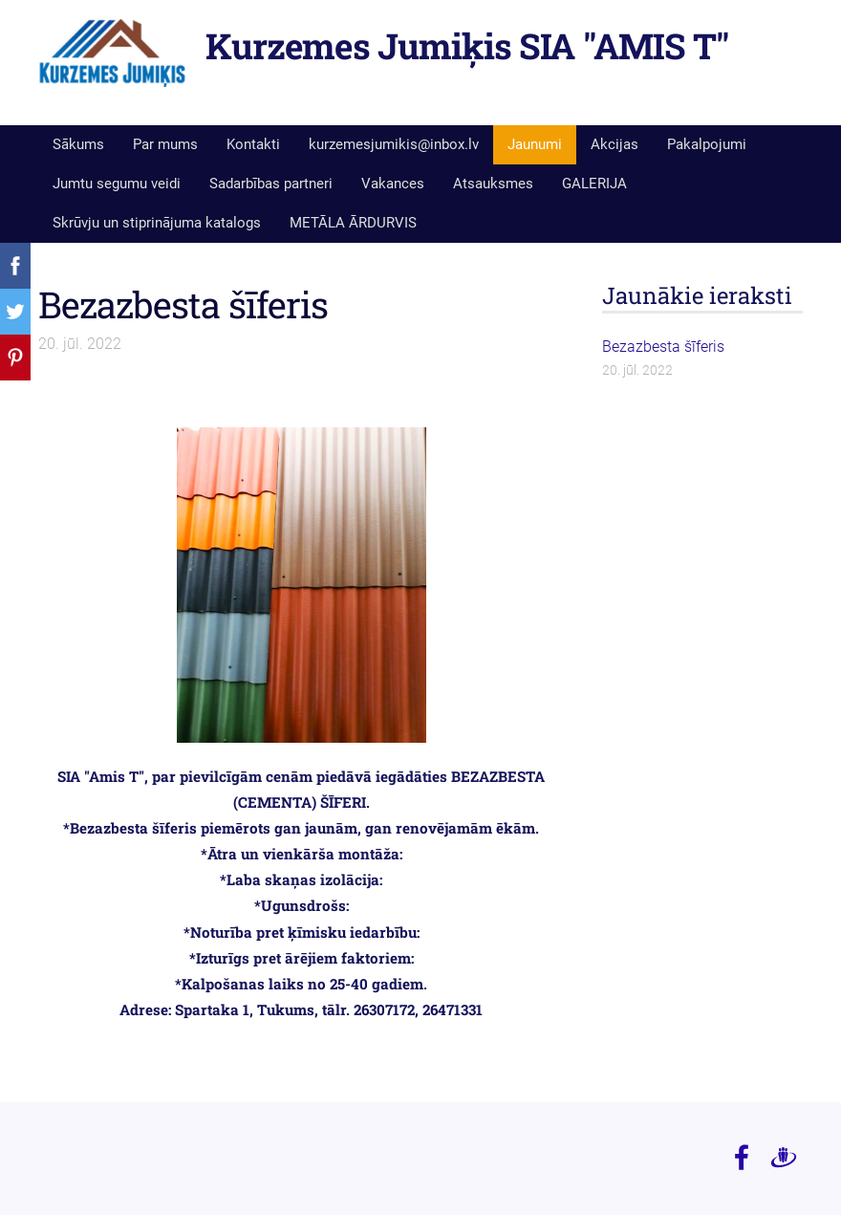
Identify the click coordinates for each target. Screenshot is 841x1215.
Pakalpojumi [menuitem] (706, 144)
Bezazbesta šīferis (183, 304)
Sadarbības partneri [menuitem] (271, 183)
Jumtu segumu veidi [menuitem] (117, 183)
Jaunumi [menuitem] (534, 144)
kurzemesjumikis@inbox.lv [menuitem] (394, 144)
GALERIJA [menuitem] (594, 183)
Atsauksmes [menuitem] (493, 183)
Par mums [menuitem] (165, 144)
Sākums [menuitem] (78, 144)
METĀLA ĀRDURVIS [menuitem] (353, 222)
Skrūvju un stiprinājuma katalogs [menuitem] (157, 222)
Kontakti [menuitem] (253, 144)
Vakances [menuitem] (392, 183)
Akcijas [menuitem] (614, 144)
